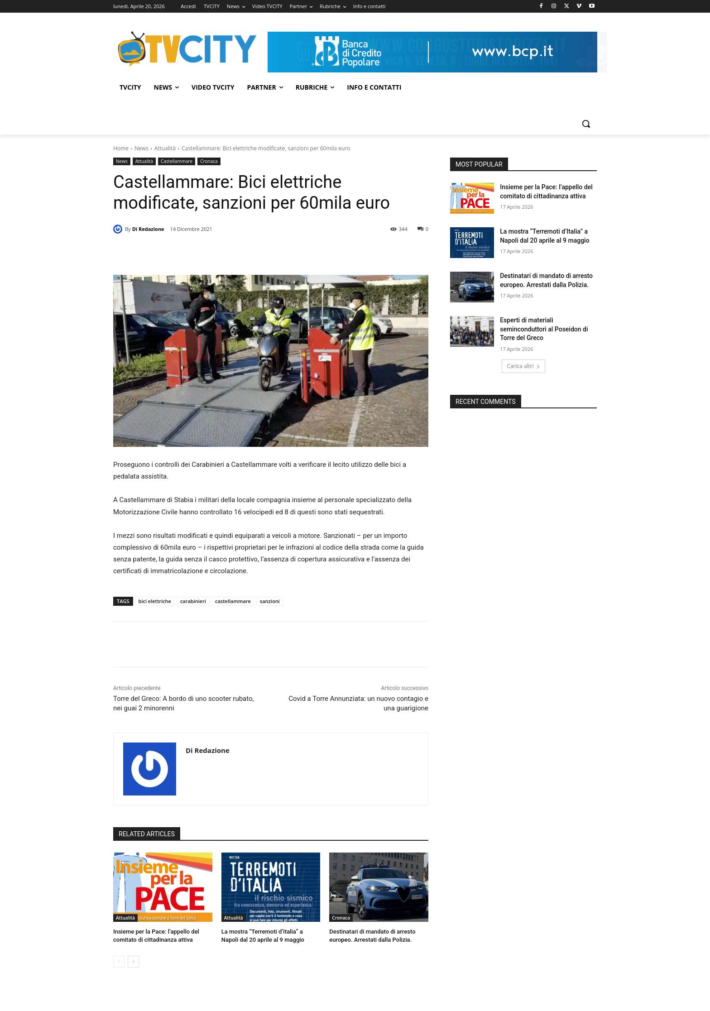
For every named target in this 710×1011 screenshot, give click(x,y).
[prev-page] (119, 962)
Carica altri (523, 366)
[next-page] (133, 962)
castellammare (233, 601)
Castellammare (176, 161)
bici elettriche (155, 601)
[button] (586, 123)
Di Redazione (148, 228)
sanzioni (270, 601)
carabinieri (193, 601)
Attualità (165, 148)
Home (121, 148)
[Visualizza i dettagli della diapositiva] (432, 52)
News (141, 148)
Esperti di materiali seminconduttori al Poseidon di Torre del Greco (544, 328)
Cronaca (208, 161)
